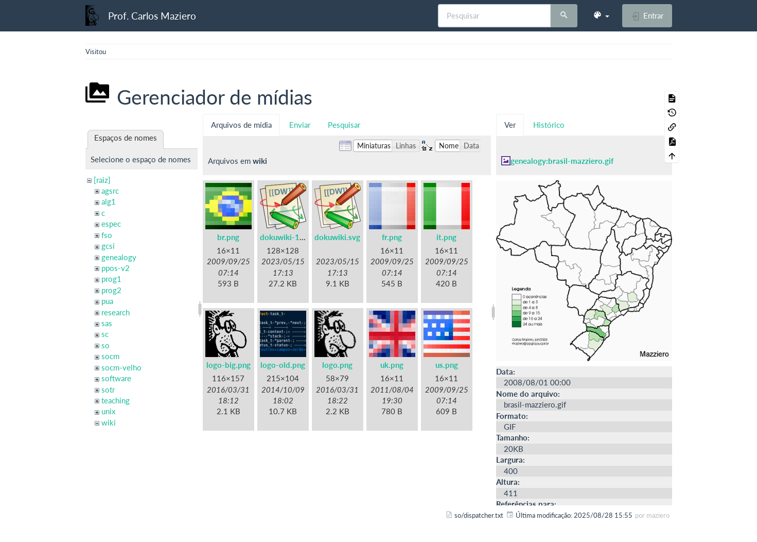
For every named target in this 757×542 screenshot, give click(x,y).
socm (110, 356)
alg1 (108, 201)
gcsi (108, 245)
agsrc (110, 190)
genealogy (118, 257)
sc (105, 333)
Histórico (549, 124)
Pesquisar (344, 124)
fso (106, 235)
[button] (601, 15)
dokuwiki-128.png (292, 237)
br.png (228, 237)
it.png (446, 237)
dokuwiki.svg (337, 237)
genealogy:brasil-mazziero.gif (561, 160)
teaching (115, 400)
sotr (108, 389)
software (116, 378)
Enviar (299, 124)
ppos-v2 (115, 268)
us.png (446, 364)
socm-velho (121, 367)
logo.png (337, 364)
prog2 (111, 290)
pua (107, 301)
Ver (510, 124)
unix (108, 411)
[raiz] (102, 179)
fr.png (392, 237)
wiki (108, 422)
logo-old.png (282, 364)
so (105, 345)
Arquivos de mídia (241, 124)
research (115, 312)
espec (111, 223)
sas (106, 323)
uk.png (391, 364)
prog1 (111, 278)
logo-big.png (228, 364)
